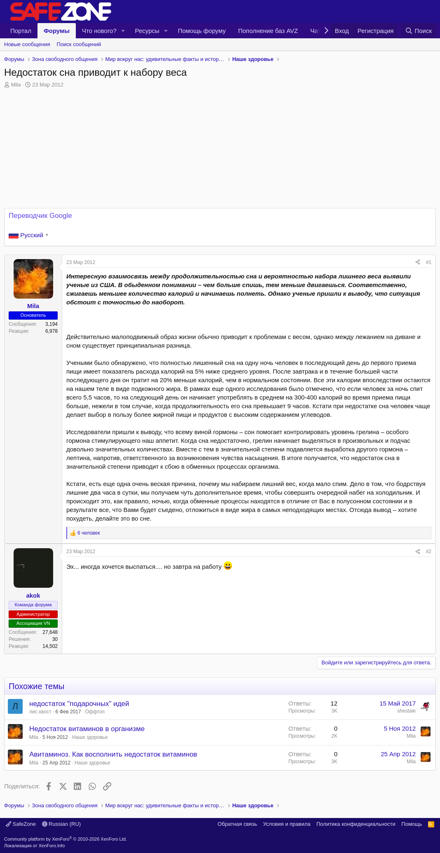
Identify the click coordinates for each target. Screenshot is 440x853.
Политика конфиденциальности (356, 824)
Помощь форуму (202, 30)
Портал (20, 30)
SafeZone (21, 824)
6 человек (88, 533)
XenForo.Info (52, 845)
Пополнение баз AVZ (268, 30)
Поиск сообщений (79, 44)
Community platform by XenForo (65, 839)
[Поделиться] (417, 262)
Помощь (411, 824)
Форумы (57, 30)
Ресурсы (147, 30)
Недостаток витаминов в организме (87, 729)
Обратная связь (237, 824)
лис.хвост (40, 712)
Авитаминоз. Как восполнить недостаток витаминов (113, 754)
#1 (428, 262)
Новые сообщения (27, 44)
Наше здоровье (90, 737)
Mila (16, 85)
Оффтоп (95, 712)
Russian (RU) (61, 824)
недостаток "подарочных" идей (79, 704)
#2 (428, 551)
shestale (406, 711)
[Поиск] (418, 30)
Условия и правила (286, 824)
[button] (123, 30)
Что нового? (99, 30)
